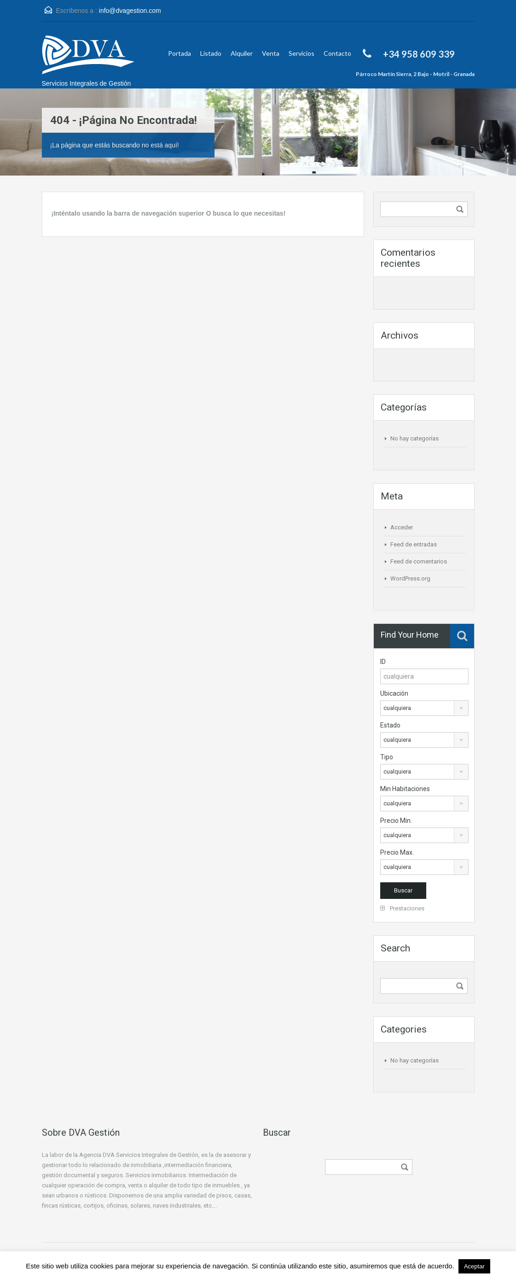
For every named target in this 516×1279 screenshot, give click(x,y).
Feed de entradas (413, 544)
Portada (179, 53)
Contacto (337, 53)
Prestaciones (402, 908)
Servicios (301, 53)
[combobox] (424, 708)
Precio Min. (396, 820)
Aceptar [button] (474, 1266)
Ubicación (394, 693)
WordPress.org (410, 578)
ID (383, 661)
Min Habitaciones (405, 788)
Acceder (401, 527)
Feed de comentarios (418, 561)
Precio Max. (397, 852)
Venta (270, 53)
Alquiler (242, 53)
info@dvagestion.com (130, 10)
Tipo (386, 757)
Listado (210, 53)
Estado (390, 725)
